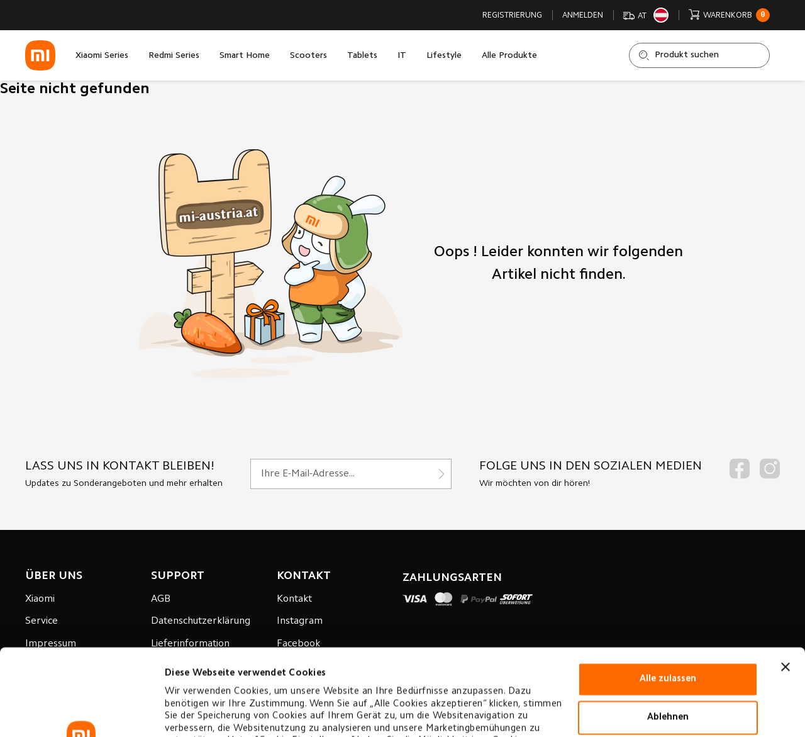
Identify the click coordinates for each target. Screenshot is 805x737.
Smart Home (244, 56)
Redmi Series (173, 56)
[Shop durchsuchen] (699, 55)
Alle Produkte (509, 56)
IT (401, 56)
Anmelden (582, 15)
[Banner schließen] (785, 580)
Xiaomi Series (101, 56)
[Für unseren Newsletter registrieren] (351, 474)
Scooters (308, 56)
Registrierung (512, 15)
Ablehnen (668, 631)
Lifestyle (444, 56)
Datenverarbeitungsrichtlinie (233, 679)
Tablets (362, 56)
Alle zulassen (668, 592)
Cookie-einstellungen (213, 712)
